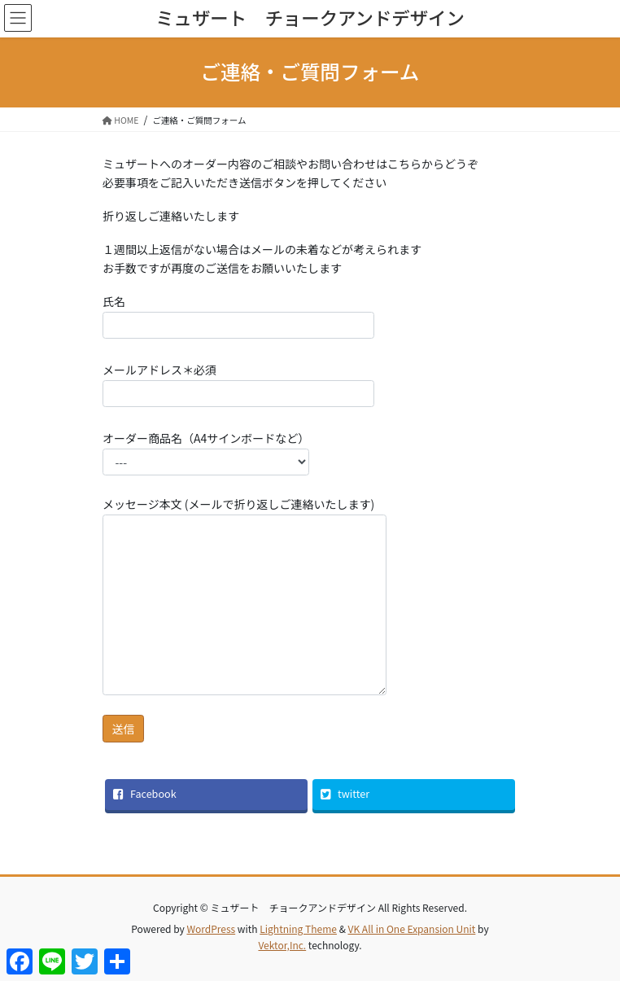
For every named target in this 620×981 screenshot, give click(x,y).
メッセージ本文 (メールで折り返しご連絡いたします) (244, 595)
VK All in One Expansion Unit (412, 928)
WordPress (210, 928)
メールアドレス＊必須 (238, 384)
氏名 (238, 316)
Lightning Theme (298, 928)
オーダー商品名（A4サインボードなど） (206, 452)
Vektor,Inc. (282, 945)
